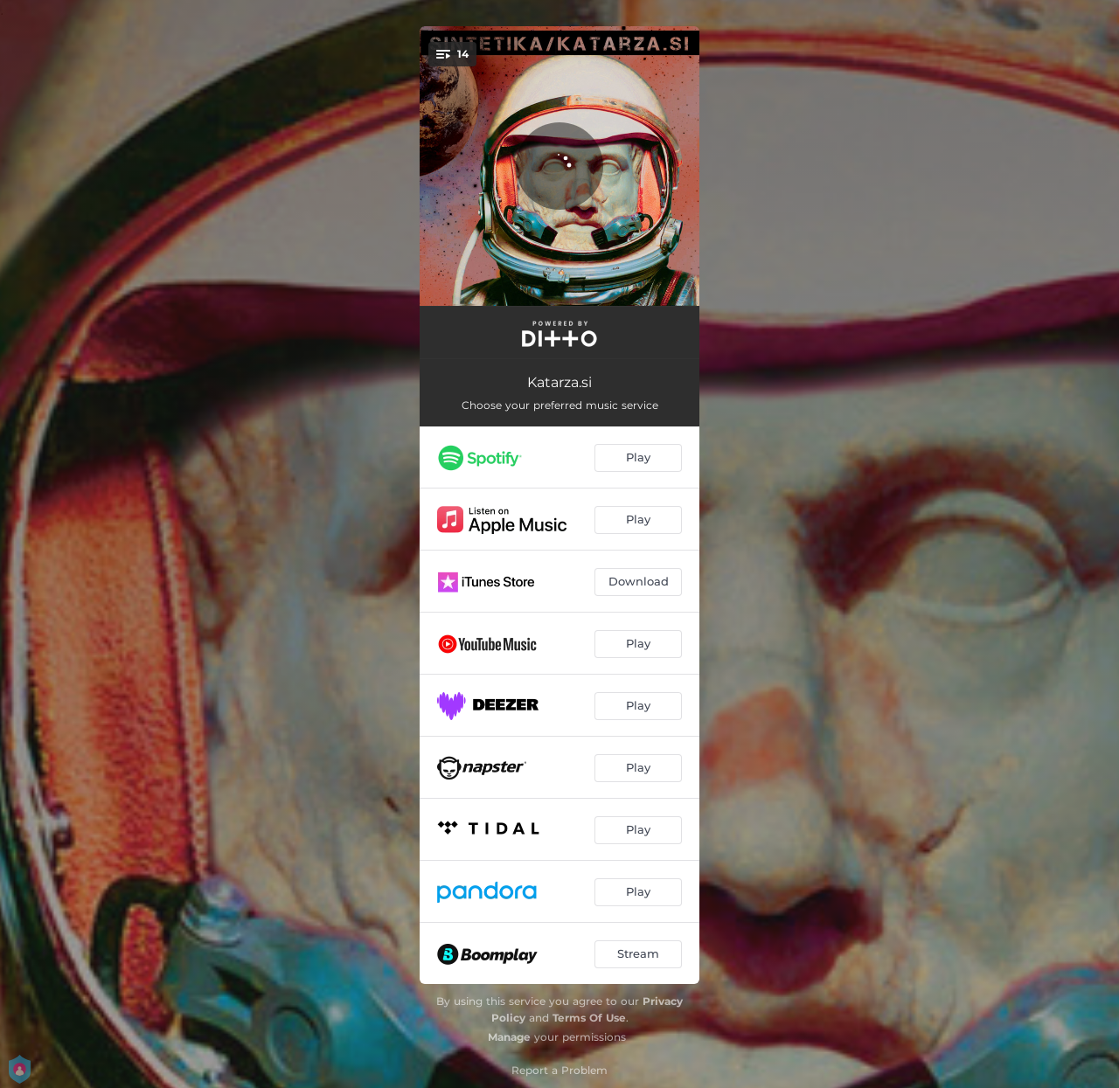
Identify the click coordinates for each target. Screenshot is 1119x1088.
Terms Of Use (589, 1017)
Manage (509, 1036)
